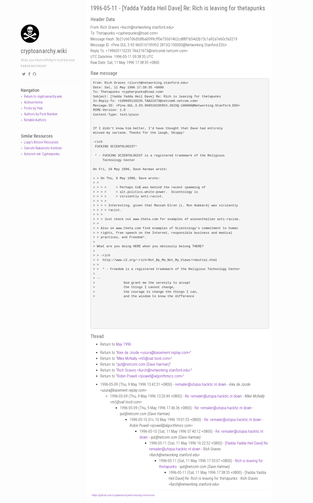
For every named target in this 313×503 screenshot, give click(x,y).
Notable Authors (35, 120)
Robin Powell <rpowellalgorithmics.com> (150, 376)
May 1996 (123, 344)
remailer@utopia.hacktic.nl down (200, 384)
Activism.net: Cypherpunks (42, 154)
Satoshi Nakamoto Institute (43, 148)
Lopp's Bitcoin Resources (41, 142)
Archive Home (33, 102)
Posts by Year (33, 108)
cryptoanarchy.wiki (44, 51)
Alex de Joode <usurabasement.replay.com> (153, 352)
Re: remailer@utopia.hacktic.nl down (213, 396)
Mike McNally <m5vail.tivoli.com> (144, 358)
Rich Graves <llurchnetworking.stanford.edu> (154, 370)
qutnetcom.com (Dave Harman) (143, 364)
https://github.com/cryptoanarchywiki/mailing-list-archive (123, 495)
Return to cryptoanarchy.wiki (43, 96)
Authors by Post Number (40, 114)
